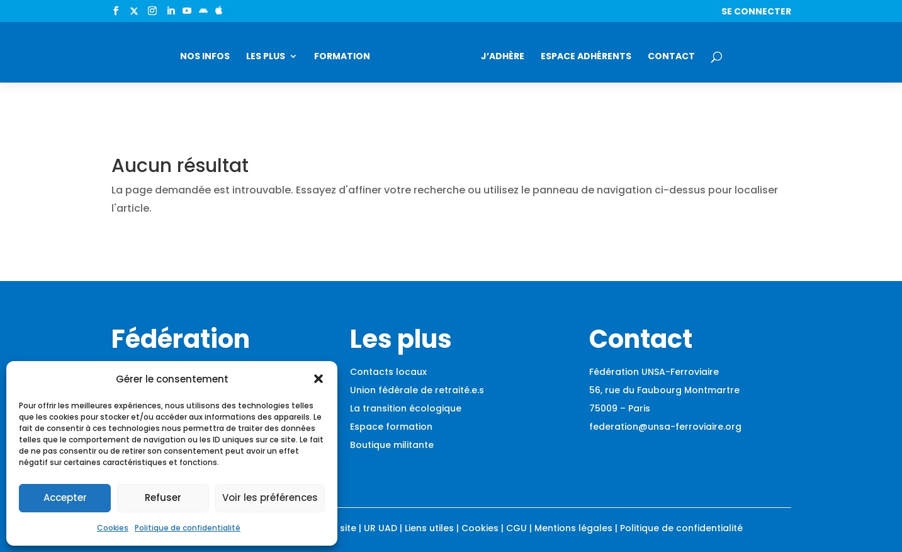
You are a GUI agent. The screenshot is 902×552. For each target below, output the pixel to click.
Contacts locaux (388, 371)
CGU (516, 528)
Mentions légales (573, 528)
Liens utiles (429, 528)
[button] (318, 378)
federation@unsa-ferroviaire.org (665, 426)
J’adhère (502, 57)
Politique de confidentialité (187, 527)
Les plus (265, 57)
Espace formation (391, 426)
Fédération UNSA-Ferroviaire (654, 371)
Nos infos (205, 57)
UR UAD (380, 528)
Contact (671, 57)
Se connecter (756, 12)
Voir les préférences (270, 497)
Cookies (112, 527)
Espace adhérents (586, 57)
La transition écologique (405, 408)
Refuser (163, 497)
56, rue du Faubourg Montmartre (664, 390)
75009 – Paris (619, 408)
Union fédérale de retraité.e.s (417, 390)
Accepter (65, 497)
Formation (342, 57)
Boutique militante (392, 445)
